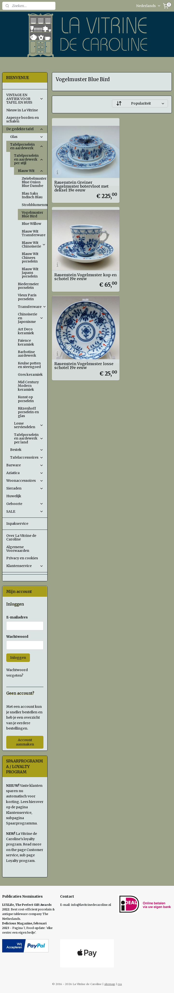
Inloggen (18, 657)
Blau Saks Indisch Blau (32, 195)
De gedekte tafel (25, 129)
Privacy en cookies (22, 558)
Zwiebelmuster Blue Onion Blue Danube (35, 182)
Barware (25, 465)
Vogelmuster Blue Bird (32, 214)
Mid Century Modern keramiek (28, 386)
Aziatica (25, 473)
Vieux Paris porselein (27, 297)
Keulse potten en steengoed (29, 365)
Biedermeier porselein (28, 286)
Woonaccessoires (25, 480)
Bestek (27, 449)
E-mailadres (17, 617)
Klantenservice (25, 566)
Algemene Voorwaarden (17, 549)
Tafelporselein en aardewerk (27, 146)
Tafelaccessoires (27, 457)
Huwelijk (13, 496)
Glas (27, 137)
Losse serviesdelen (29, 425)
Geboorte (25, 504)
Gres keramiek (30, 374)
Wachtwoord (17, 636)
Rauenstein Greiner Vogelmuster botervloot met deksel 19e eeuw (77, 176)
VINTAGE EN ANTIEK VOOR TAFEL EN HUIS (25, 99)
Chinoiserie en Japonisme (31, 318)
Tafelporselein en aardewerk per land (29, 438)
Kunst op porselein (26, 399)
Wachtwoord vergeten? (17, 672)
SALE (25, 511)
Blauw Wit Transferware (33, 233)
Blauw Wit (31, 171)
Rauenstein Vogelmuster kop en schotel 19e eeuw (140, 178)
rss (120, 984)
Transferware (32, 307)
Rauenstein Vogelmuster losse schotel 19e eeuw (78, 257)
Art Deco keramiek (26, 331)
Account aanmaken (25, 742)
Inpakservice (17, 523)
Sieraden (25, 488)
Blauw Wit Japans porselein (30, 273)
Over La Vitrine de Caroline (21, 537)
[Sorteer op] (140, 103)
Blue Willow (31, 223)
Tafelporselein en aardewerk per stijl (29, 159)
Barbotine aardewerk (27, 354)
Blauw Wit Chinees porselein (30, 257)
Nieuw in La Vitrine (22, 110)
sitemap (109, 984)
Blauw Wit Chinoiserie (34, 244)
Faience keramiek (26, 342)
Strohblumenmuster (35, 205)
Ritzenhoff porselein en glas (28, 412)
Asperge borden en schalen (22, 119)
